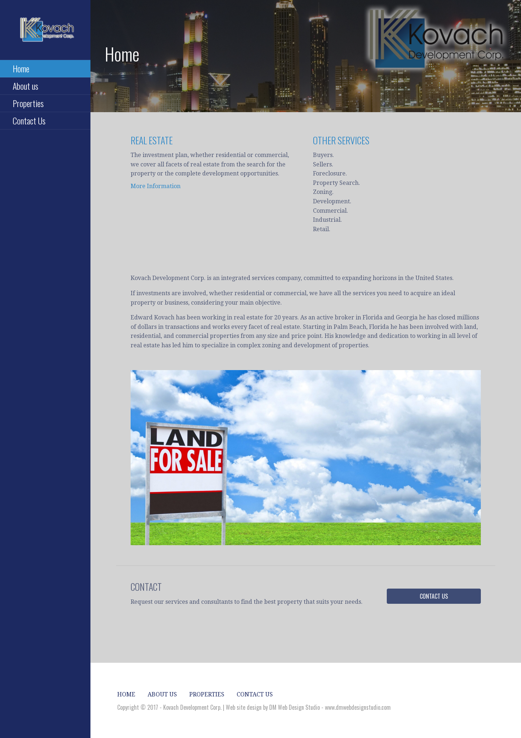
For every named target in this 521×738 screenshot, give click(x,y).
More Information (156, 186)
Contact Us (29, 120)
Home (21, 68)
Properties (28, 103)
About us (25, 85)
